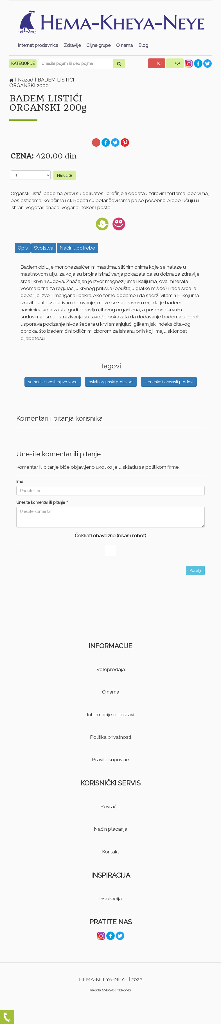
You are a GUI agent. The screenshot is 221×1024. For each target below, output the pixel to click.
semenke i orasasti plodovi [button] (169, 382)
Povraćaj (110, 806)
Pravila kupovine (110, 759)
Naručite (64, 175)
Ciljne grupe (98, 45)
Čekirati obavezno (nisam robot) (110, 535)
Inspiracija (110, 898)
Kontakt (110, 852)
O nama (124, 45)
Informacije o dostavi (110, 714)
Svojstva (43, 248)
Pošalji (195, 570)
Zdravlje (72, 45)
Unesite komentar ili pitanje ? (42, 502)
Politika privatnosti (110, 737)
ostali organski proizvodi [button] (111, 382)
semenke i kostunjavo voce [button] (52, 382)
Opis (23, 248)
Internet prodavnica (38, 45)
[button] (156, 63)
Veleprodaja (110, 669)
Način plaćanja (110, 829)
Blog (143, 45)
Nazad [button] (26, 80)
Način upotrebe (77, 248)
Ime (19, 481)
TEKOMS (124, 990)
